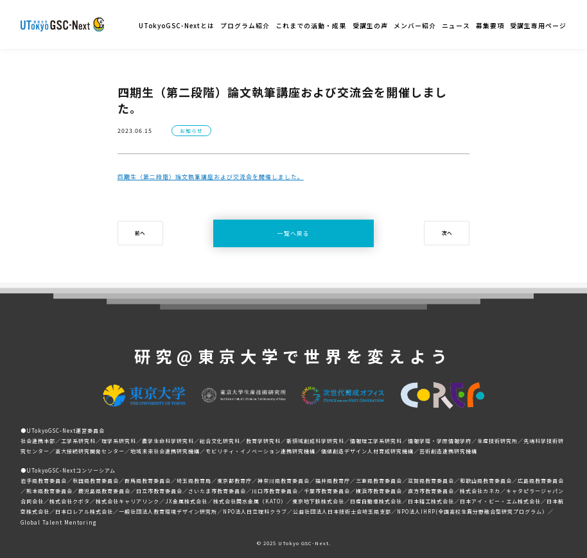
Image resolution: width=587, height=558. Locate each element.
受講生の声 (370, 25)
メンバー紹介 (415, 25)
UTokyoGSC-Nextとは (177, 25)
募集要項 (490, 25)
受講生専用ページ (538, 25)
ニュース (456, 25)
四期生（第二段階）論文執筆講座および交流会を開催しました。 (211, 177)
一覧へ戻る (293, 233)
